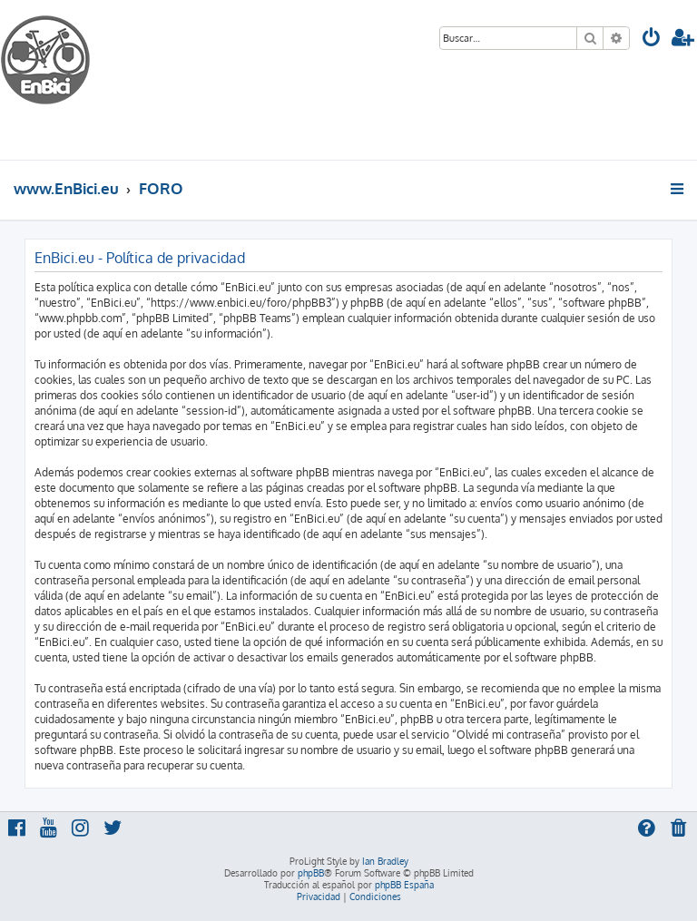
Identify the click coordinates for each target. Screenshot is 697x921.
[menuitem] (651, 39)
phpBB (311, 872)
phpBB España (404, 884)
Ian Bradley (385, 861)
